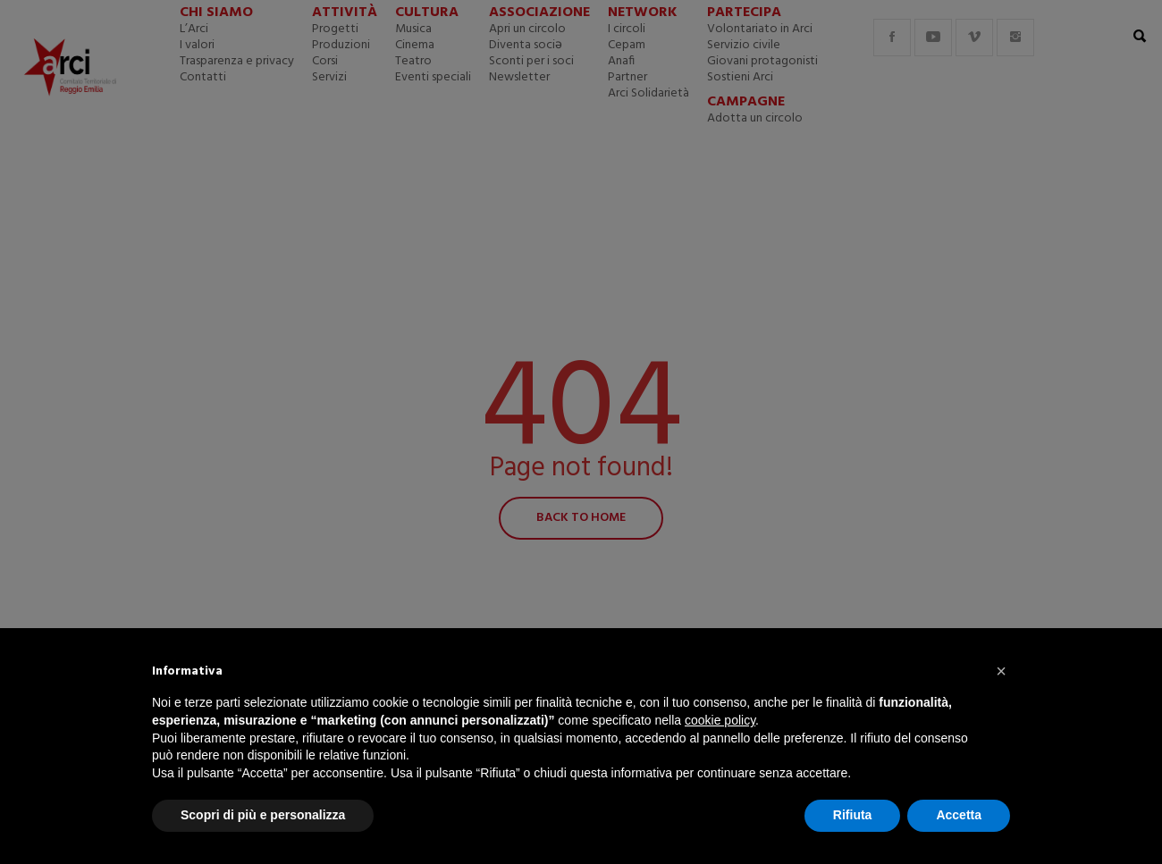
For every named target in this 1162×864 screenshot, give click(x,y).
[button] (1001, 671)
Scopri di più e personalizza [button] (263, 815)
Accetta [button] (958, 815)
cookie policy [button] (720, 720)
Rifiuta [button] (852, 815)
